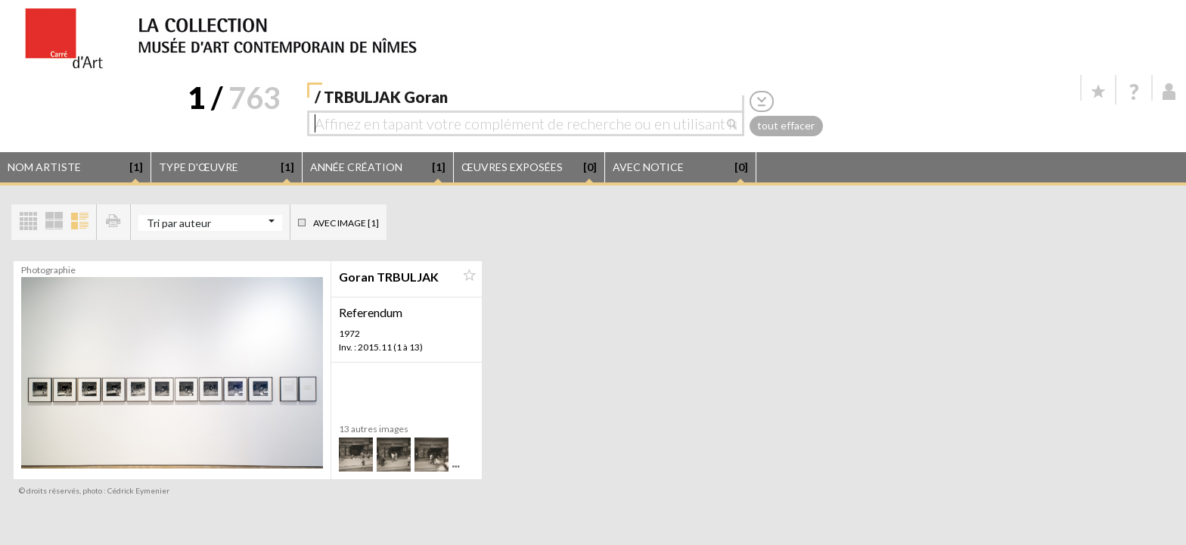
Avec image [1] (346, 223)
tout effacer (786, 125)
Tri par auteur (179, 222)
